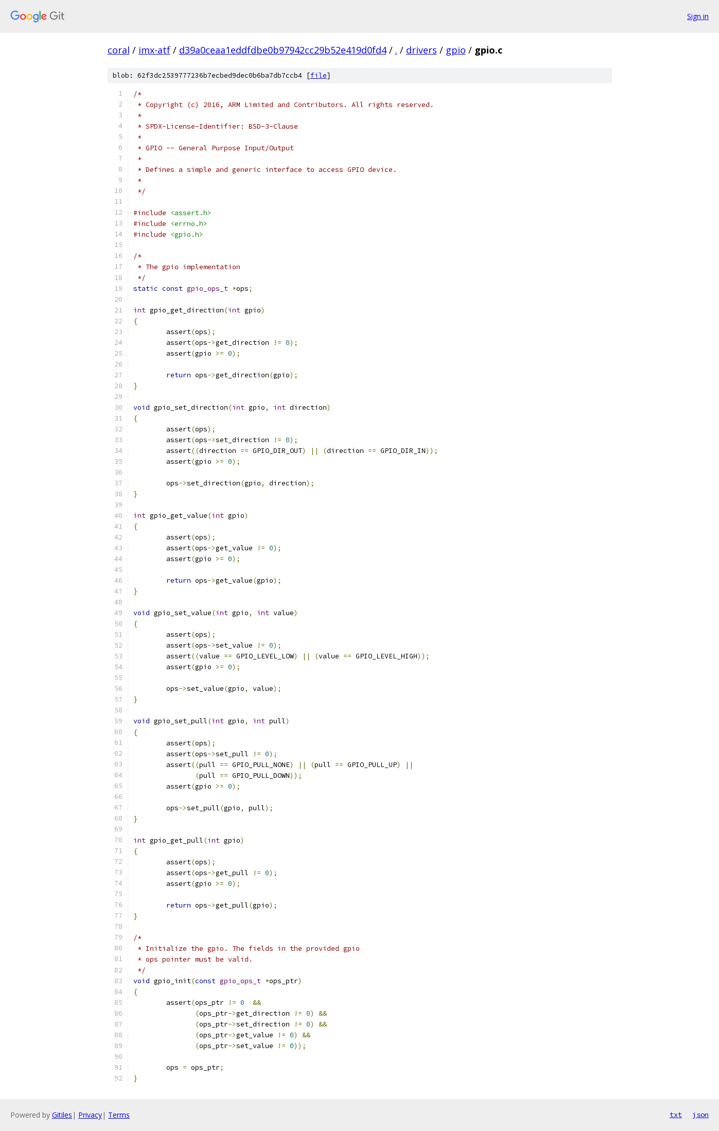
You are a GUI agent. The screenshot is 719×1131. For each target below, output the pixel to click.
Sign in (698, 16)
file (318, 75)
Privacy (90, 1115)
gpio (456, 50)
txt (676, 1114)
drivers (421, 50)
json (700, 1114)
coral (119, 50)
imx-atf (154, 50)
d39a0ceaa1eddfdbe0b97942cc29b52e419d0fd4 (283, 50)
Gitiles (62, 1115)
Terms (119, 1115)
